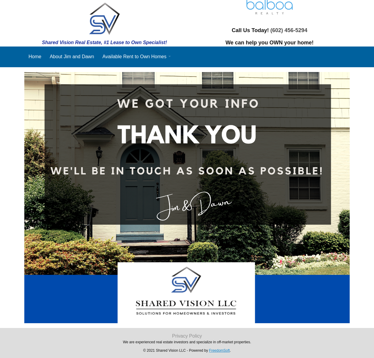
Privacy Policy (187, 335)
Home (35, 56)
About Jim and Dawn (72, 56)
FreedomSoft (219, 350)
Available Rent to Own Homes (134, 56)
